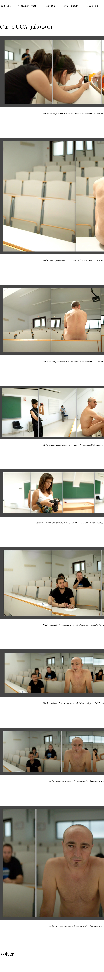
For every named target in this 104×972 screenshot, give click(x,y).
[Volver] (7, 954)
